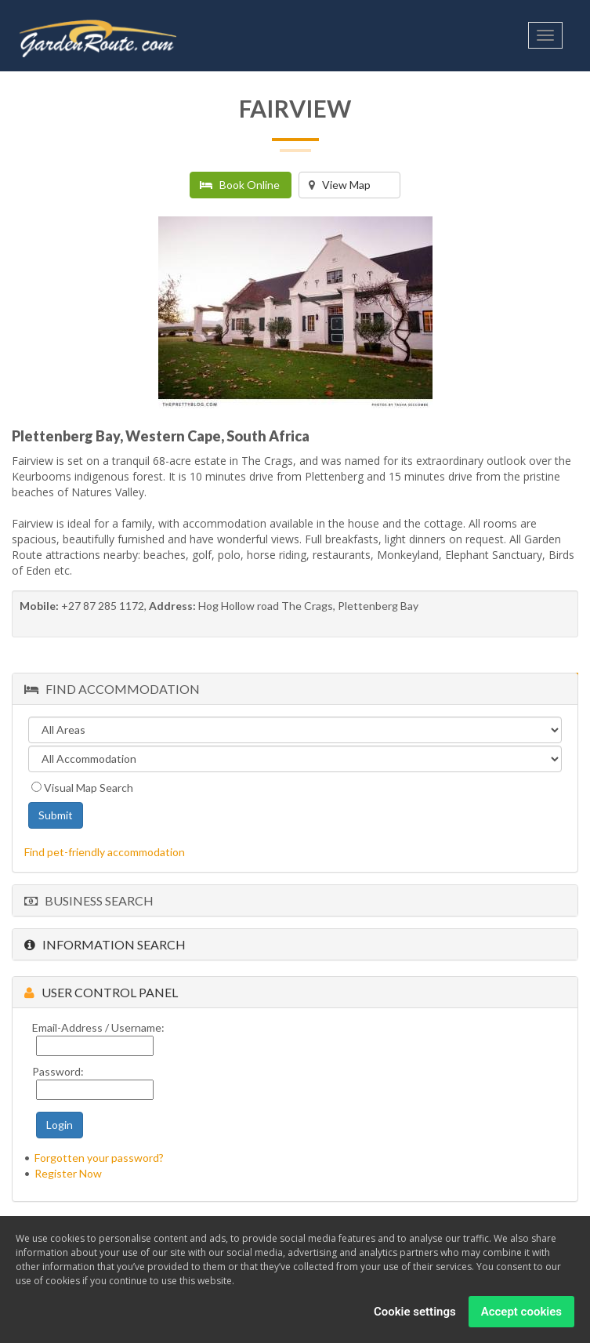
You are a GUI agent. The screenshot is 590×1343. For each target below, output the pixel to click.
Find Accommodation (112, 688)
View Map (340, 184)
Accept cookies (521, 1312)
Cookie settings (415, 1312)
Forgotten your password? (99, 1157)
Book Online (240, 184)
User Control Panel (101, 992)
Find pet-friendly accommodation (104, 851)
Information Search (105, 944)
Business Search (89, 900)
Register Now (68, 1173)
